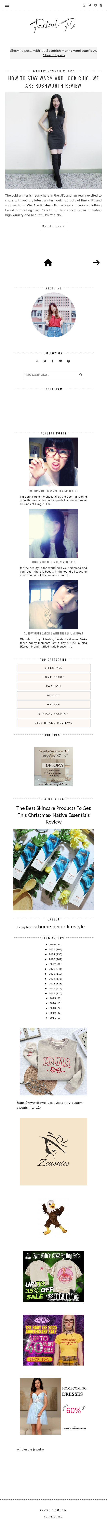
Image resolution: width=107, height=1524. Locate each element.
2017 (52, 988)
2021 (52, 968)
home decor (53, 676)
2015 (53, 998)
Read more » (53, 226)
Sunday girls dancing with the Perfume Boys (53, 633)
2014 (53, 1003)
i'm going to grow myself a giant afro (53, 490)
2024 (52, 954)
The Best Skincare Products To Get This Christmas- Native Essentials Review (53, 815)
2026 (53, 944)
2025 (52, 949)
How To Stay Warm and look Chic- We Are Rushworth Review (53, 81)
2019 (52, 978)
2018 (52, 983)
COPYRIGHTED (53, 1516)
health (53, 704)
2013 (53, 1007)
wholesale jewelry (30, 1449)
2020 (52, 973)
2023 (52, 959)
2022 (53, 963)
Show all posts (54, 55)
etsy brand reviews (53, 722)
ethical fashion (53, 713)
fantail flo (48, 1510)
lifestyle (53, 667)
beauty (53, 695)
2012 (53, 1012)
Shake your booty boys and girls (53, 562)
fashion (53, 686)
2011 (53, 1017)
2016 (52, 993)
